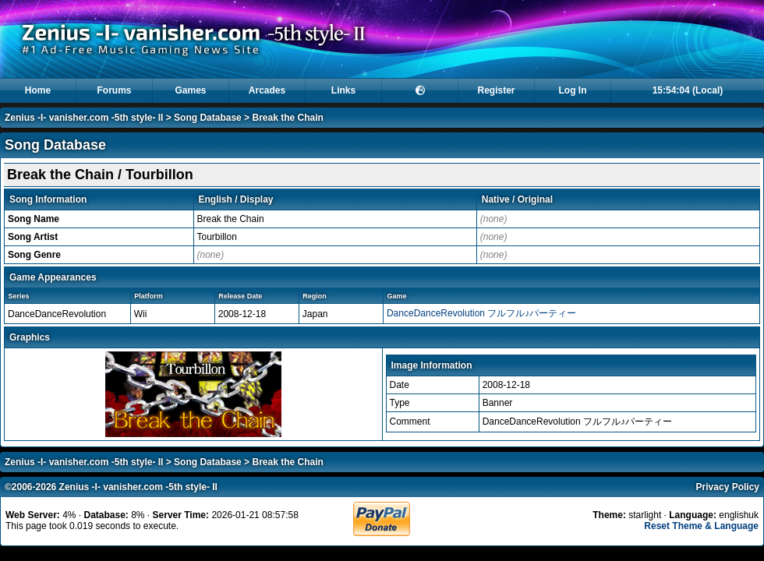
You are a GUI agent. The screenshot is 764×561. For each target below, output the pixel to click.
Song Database (208, 117)
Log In (573, 90)
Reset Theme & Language (701, 525)
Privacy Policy (727, 487)
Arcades (267, 90)
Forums (114, 90)
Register (496, 90)
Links (343, 90)
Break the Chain (287, 117)
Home (38, 90)
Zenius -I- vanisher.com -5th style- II (84, 117)
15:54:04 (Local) (688, 90)
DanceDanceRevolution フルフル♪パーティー (481, 313)
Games (190, 90)
